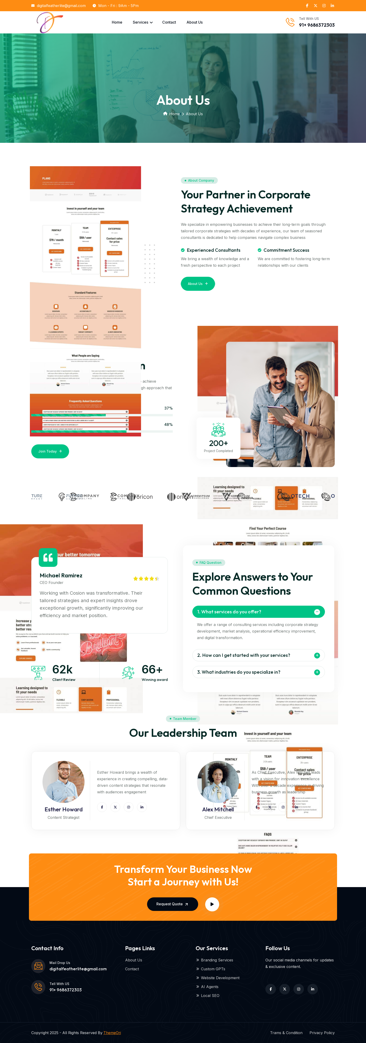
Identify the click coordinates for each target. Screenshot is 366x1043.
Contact (169, 22)
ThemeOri (112, 1032)
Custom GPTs (210, 969)
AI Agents (207, 986)
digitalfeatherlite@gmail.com (58, 5)
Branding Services (214, 960)
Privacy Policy (322, 1032)
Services (140, 22)
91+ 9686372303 (317, 25)
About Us (195, 22)
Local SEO (207, 995)
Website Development (217, 977)
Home (117, 22)
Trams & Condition (286, 1032)
